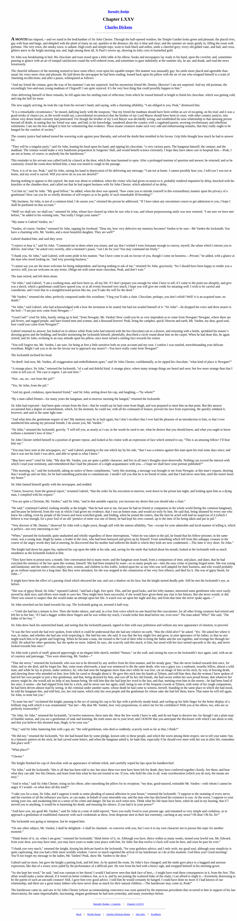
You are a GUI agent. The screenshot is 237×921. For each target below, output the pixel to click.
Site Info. (140, 914)
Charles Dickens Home (118, 914)
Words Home (94, 914)
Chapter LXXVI (135, 903)
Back (79, 914)
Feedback (156, 914)
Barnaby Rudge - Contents (107, 903)
